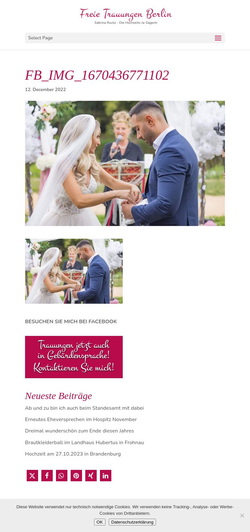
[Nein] (242, 515)
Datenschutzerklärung (132, 522)
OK (100, 522)
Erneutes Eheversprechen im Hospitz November (81, 419)
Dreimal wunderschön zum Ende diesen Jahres (79, 430)
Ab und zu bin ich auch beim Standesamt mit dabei (84, 408)
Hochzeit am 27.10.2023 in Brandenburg (73, 454)
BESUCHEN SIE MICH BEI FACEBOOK (71, 321)
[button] (32, 475)
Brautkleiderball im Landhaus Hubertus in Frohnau (84, 442)
